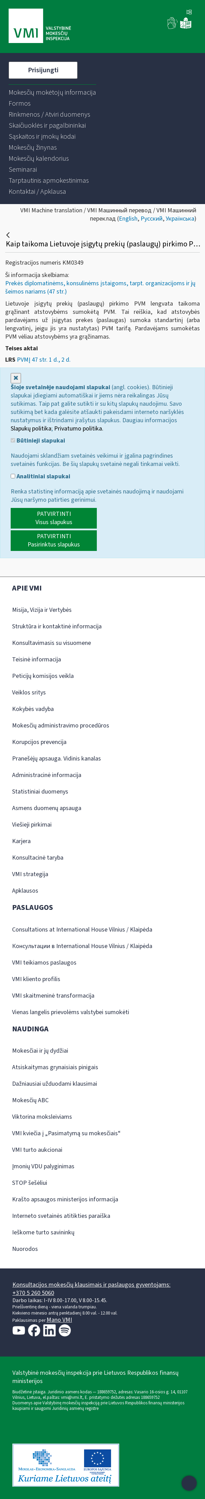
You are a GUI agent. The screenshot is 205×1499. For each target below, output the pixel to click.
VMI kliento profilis (36, 979)
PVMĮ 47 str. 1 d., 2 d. (44, 359)
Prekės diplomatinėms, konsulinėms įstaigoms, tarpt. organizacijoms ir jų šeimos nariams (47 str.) (100, 287)
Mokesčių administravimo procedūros (60, 725)
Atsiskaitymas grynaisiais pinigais (55, 1067)
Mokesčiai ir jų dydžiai (40, 1050)
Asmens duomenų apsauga (46, 808)
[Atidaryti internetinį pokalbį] (189, 1483)
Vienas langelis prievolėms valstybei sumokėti (70, 1012)
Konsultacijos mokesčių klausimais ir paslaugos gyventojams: (91, 1284)
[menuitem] (52, 92)
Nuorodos (25, 1249)
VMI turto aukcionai (37, 1150)
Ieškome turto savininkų (43, 1232)
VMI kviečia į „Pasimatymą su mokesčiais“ (66, 1133)
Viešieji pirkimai (32, 824)
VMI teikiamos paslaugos (44, 962)
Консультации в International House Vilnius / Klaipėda (82, 946)
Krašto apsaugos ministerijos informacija (65, 1199)
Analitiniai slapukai (40, 476)
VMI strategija (30, 874)
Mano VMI (59, 1320)
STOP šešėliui (29, 1183)
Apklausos (25, 890)
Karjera (21, 841)
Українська (180, 218)
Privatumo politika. (78, 428)
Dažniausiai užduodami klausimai (54, 1084)
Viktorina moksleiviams (42, 1117)
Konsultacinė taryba (37, 857)
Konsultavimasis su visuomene (51, 643)
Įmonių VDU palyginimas (43, 1166)
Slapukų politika (31, 428)
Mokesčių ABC (30, 1100)
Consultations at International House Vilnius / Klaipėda (82, 929)
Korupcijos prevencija (39, 742)
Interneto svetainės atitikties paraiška (61, 1216)
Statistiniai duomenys (40, 791)
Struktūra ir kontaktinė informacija (57, 626)
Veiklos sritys (29, 692)
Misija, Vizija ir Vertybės (42, 610)
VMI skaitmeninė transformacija (53, 995)
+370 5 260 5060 (33, 1293)
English (128, 218)
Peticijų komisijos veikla (43, 676)
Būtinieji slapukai (38, 441)
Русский (152, 218)
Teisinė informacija (36, 659)
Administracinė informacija (46, 775)
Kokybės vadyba (33, 709)
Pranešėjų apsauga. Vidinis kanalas (56, 758)
